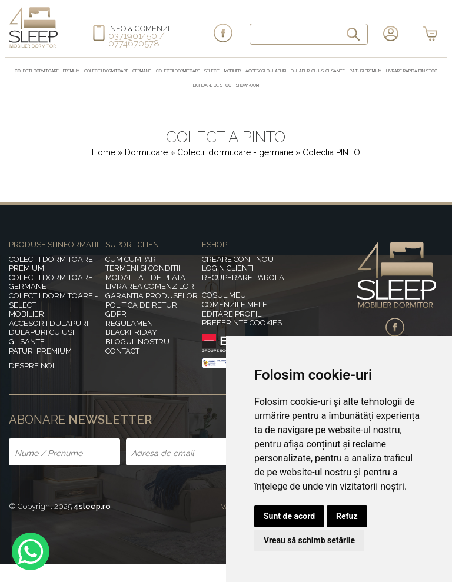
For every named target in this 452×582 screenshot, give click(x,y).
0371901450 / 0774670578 (136, 40)
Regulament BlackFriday (131, 328)
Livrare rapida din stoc (411, 71)
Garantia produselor (151, 295)
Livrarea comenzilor (149, 286)
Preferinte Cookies (242, 322)
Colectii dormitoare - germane (117, 71)
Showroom (247, 85)
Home (103, 152)
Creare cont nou (238, 259)
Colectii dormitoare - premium (47, 71)
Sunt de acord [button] (289, 516)
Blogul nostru (137, 341)
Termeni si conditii (142, 268)
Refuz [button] (347, 516)
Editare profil (231, 314)
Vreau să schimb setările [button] (309, 540)
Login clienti (228, 268)
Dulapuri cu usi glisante (318, 71)
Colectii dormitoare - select (188, 71)
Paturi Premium (365, 71)
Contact (122, 351)
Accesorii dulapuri (265, 71)
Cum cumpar (130, 259)
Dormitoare (147, 152)
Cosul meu (224, 295)
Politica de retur (141, 305)
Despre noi (31, 365)
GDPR (116, 314)
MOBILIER (232, 71)
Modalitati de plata (145, 277)
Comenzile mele (234, 304)
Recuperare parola (243, 277)
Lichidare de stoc (212, 85)
